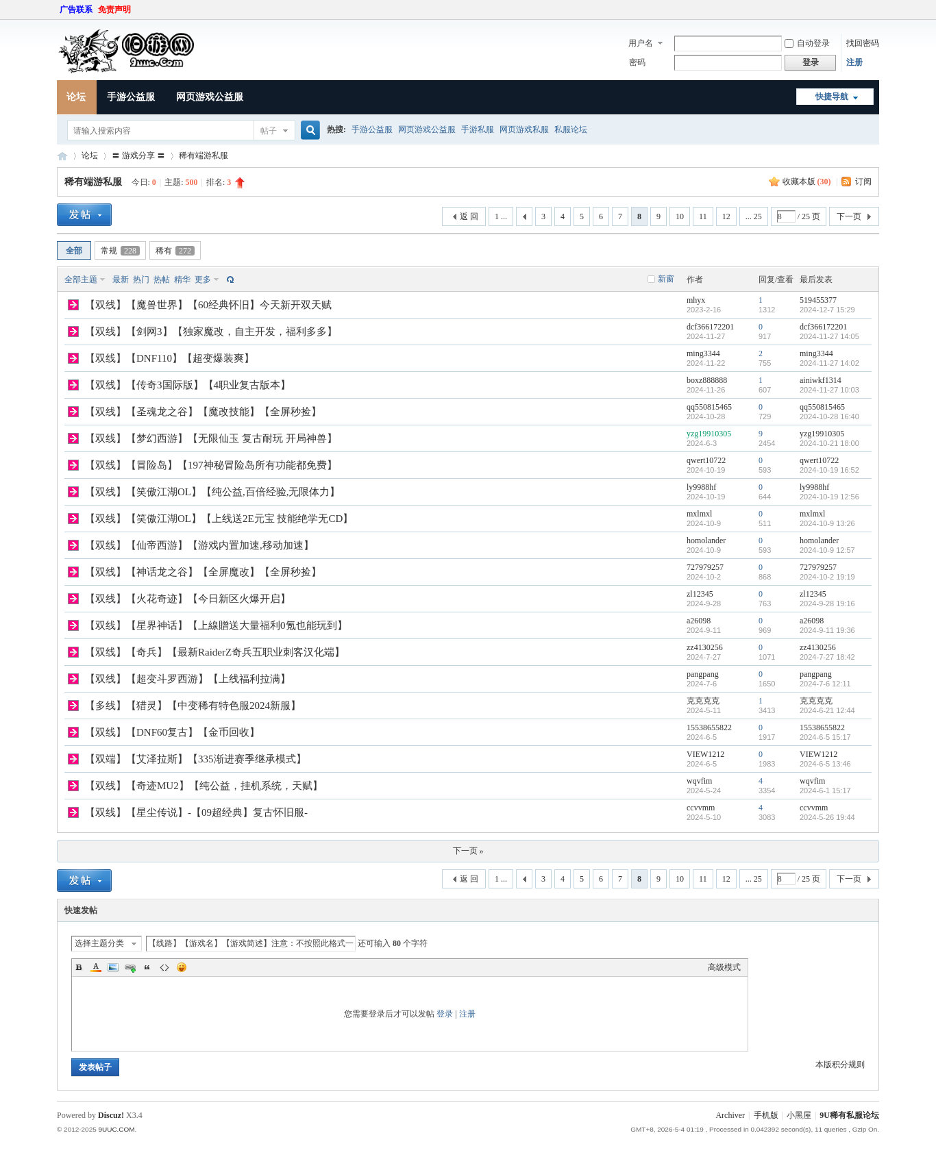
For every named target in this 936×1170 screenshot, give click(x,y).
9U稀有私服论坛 (849, 1115)
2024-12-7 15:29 (827, 310)
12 (726, 216)
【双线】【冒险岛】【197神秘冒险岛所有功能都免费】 (211, 465)
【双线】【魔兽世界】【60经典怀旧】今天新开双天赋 (208, 304)
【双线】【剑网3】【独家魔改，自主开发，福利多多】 (211, 331)
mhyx (696, 300)
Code (164, 967)
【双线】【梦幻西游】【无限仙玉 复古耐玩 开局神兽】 (211, 438)
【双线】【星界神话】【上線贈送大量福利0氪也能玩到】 (216, 625)
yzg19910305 (709, 433)
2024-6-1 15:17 (825, 790)
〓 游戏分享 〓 (138, 155)
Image (113, 967)
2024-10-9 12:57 (827, 550)
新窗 (666, 279)
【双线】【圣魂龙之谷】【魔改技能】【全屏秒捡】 (203, 411)
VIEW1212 (705, 754)
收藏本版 (807, 181)
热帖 (161, 279)
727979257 (705, 567)
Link (130, 967)
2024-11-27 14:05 (829, 336)
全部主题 (80, 279)
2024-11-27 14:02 (829, 363)
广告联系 (76, 9)
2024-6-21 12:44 (827, 710)
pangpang (703, 674)
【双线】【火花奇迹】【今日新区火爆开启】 (188, 598)
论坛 (76, 97)
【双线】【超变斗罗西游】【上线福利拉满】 (188, 678)
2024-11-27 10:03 (829, 390)
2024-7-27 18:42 (827, 657)
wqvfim (699, 781)
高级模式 (724, 967)
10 (680, 216)
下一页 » (468, 851)
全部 (74, 251)
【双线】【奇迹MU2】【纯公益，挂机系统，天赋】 (204, 785)
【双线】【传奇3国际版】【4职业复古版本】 (188, 384)
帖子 (268, 131)
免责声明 (114, 9)
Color (96, 967)
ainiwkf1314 (820, 380)
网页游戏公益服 (209, 97)
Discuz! (111, 1115)
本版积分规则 (840, 1064)
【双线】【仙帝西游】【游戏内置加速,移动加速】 (199, 545)
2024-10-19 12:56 (829, 497)
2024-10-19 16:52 (829, 470)
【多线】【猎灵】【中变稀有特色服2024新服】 (193, 705)
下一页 (849, 216)
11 (703, 216)
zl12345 (700, 594)
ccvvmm (701, 807)
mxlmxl (699, 514)
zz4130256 (705, 647)
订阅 (863, 181)
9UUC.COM (116, 1129)
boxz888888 (707, 380)
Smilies (181, 967)
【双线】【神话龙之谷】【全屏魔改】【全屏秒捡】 (203, 572)
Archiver (730, 1115)
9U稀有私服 (62, 156)
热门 (141, 279)
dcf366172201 (710, 327)
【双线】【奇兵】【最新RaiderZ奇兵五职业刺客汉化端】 (215, 652)
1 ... (501, 216)
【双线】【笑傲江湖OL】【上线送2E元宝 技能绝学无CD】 (219, 518)
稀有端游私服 (203, 155)
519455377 (818, 300)
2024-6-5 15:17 (825, 737)
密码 (637, 62)
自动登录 (807, 43)
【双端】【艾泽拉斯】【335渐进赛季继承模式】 (195, 759)
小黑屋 (799, 1115)
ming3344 (703, 353)
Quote (147, 967)
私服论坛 (570, 129)
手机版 (766, 1115)
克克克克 (703, 701)
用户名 (640, 43)
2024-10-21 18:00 (829, 443)
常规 (120, 251)
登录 (444, 1014)
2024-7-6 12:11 (825, 684)
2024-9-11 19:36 (827, 630)
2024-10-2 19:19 (827, 577)
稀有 (175, 251)
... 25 (754, 216)
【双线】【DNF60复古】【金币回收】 (172, 732)
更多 (203, 279)
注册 (854, 62)
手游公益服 (131, 97)
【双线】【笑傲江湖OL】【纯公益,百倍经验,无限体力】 (213, 491)
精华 (182, 279)
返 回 (469, 216)
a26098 (699, 620)
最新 (120, 279)
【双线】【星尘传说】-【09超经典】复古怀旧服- (196, 812)
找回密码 (862, 43)
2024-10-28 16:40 (829, 416)
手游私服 (477, 129)
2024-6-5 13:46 (825, 764)
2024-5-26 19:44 (827, 817)
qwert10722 (706, 460)
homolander (706, 540)
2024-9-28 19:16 (827, 603)
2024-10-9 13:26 (827, 523)
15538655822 (709, 727)
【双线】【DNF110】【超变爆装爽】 (169, 358)
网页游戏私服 (524, 129)
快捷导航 (831, 96)
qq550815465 (709, 407)
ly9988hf (701, 487)
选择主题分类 (99, 943)
